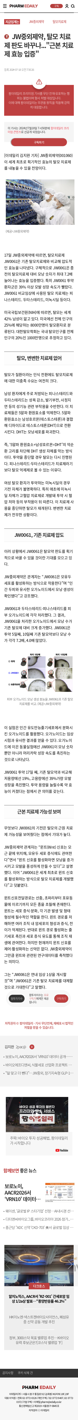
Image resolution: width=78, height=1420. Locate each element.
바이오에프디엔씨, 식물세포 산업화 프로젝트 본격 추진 (40, 1067)
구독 (56, 6)
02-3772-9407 (56, 1398)
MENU (5, 6)
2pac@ (21, 1046)
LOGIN (67, 6)
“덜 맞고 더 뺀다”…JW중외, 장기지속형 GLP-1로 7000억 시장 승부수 (39, 1075)
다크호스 (39, 1285)
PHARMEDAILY (21, 5)
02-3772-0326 (29, 1398)
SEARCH (73, 6)
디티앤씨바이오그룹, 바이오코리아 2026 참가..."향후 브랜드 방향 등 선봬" (39, 1221)
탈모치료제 (59, 21)
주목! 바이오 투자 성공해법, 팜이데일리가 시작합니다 (39, 1140)
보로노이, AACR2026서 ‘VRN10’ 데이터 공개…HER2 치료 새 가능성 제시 (37, 1059)
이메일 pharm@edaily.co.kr (47, 1402)
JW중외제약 (36, 21)
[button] (70, 1264)
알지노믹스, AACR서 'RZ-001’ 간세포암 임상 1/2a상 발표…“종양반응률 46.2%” (39, 1299)
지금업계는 (12, 21)
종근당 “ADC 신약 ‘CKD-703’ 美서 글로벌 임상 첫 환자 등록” (39, 1230)
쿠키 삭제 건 (25, 1373)
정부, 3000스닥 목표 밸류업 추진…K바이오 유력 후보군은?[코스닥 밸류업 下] (39, 1340)
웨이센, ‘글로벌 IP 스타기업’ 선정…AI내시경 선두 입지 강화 (39, 1213)
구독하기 (39, 142)
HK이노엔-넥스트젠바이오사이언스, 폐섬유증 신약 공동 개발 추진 (39, 1319)
